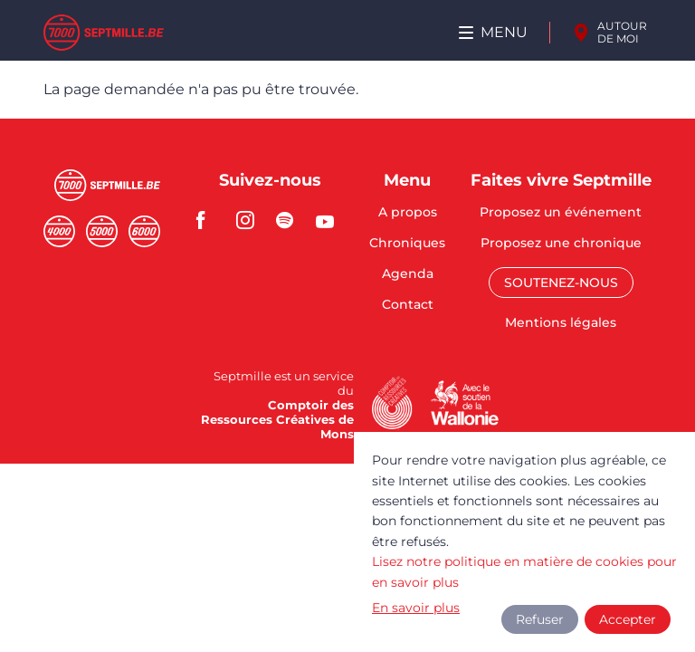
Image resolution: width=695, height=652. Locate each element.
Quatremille (59, 231)
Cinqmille (102, 231)
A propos (407, 213)
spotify (290, 220)
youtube (330, 220)
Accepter (627, 619)
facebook (210, 220)
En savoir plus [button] (416, 607)
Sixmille (144, 231)
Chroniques (407, 243)
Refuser (540, 619)
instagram (250, 220)
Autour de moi (622, 32)
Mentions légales (560, 322)
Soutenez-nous (561, 282)
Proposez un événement (561, 213)
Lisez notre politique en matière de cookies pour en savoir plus (524, 571)
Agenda (407, 274)
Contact (407, 304)
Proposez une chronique (561, 243)
